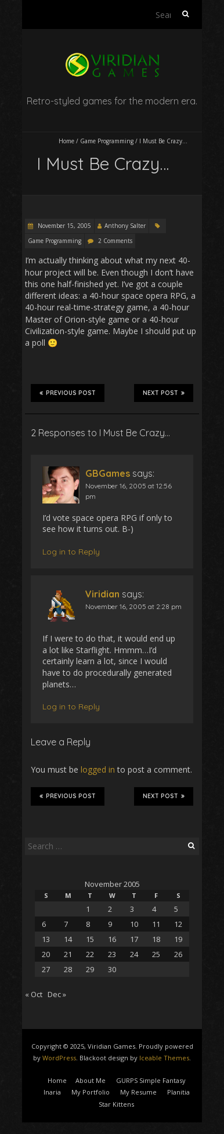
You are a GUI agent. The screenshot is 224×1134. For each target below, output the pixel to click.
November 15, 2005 (63, 226)
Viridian (102, 594)
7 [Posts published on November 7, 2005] (66, 924)
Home (66, 141)
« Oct (33, 994)
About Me (90, 1080)
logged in (98, 769)
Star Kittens (116, 1104)
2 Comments (115, 241)
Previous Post (67, 392)
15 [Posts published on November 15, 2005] (90, 939)
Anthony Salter (125, 226)
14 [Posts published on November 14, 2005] (68, 939)
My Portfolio (90, 1092)
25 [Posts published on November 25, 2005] (156, 954)
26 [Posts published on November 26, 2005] (178, 954)
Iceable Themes (164, 1057)
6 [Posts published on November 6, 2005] (44, 924)
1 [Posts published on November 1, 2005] (88, 909)
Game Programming (106, 141)
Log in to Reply (71, 551)
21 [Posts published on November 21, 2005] (68, 954)
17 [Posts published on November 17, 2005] (134, 939)
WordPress (59, 1057)
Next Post (164, 392)
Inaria (52, 1092)
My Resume (138, 1092)
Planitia (178, 1092)
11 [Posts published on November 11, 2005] (156, 924)
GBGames (107, 473)
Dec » (57, 994)
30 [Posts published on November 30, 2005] (112, 969)
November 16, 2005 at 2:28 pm (133, 606)
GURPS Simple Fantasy (151, 1080)
